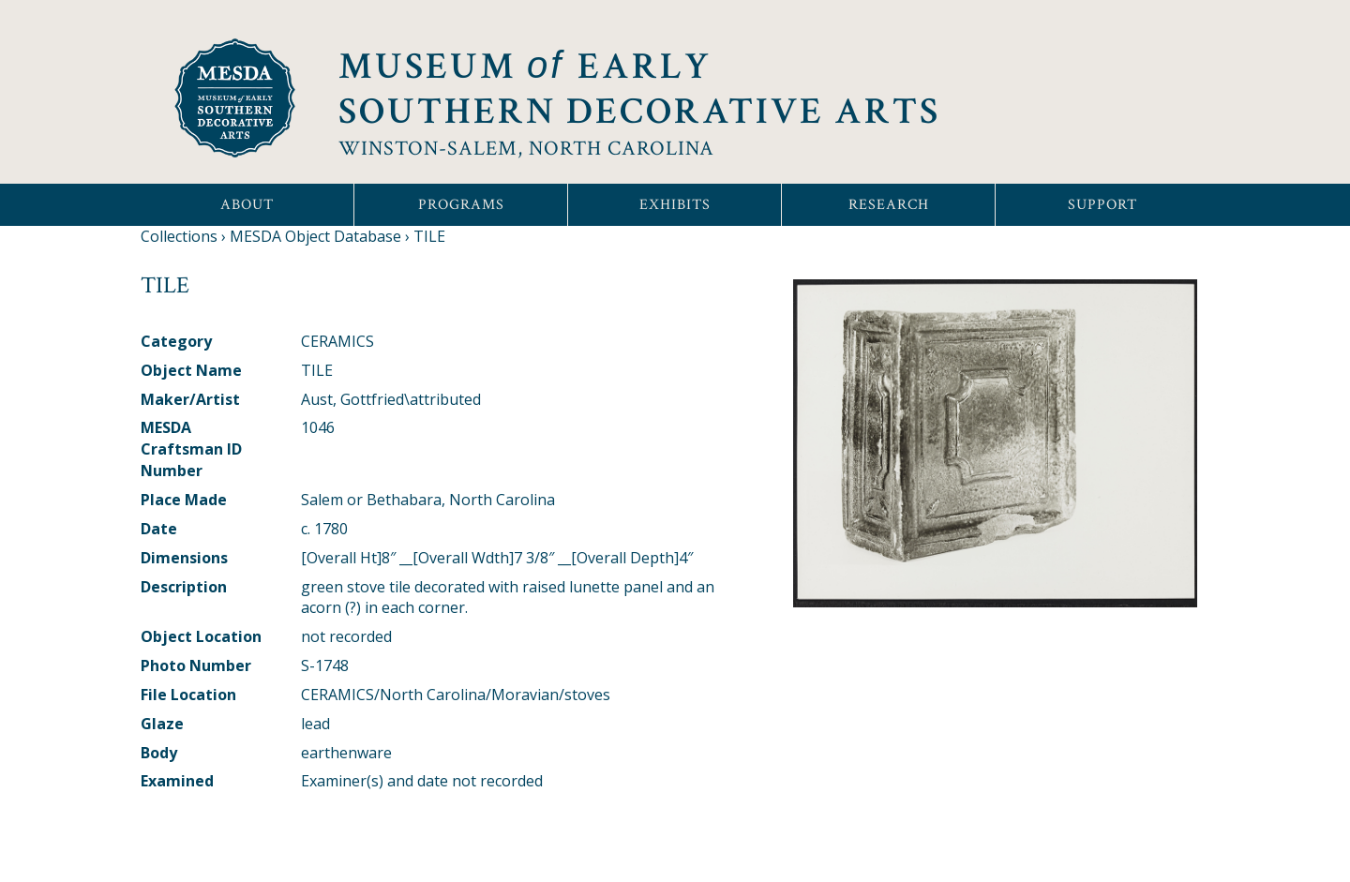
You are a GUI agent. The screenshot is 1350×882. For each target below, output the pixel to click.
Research (888, 205)
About (247, 205)
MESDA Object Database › (320, 236)
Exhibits (675, 205)
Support (1102, 205)
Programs (461, 205)
